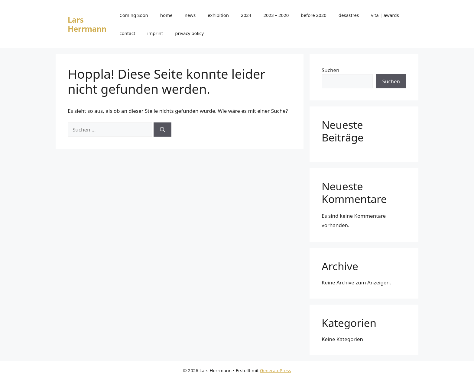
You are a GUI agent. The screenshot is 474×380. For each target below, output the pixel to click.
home (166, 15)
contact (127, 33)
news (190, 15)
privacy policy (189, 33)
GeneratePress (275, 370)
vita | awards (385, 15)
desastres (349, 15)
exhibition (218, 15)
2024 (246, 15)
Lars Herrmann (87, 24)
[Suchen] (162, 129)
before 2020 (313, 15)
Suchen (330, 70)
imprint (155, 33)
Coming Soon (133, 15)
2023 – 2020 (276, 15)
